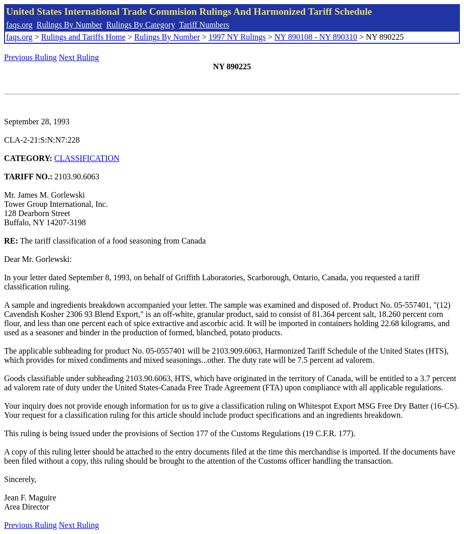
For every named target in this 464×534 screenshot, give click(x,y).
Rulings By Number (69, 24)
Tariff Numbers (204, 24)
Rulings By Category (140, 24)
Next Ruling (79, 57)
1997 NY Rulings (237, 37)
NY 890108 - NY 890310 (316, 37)
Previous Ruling (30, 57)
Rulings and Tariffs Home (83, 37)
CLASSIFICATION (87, 158)
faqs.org (19, 24)
